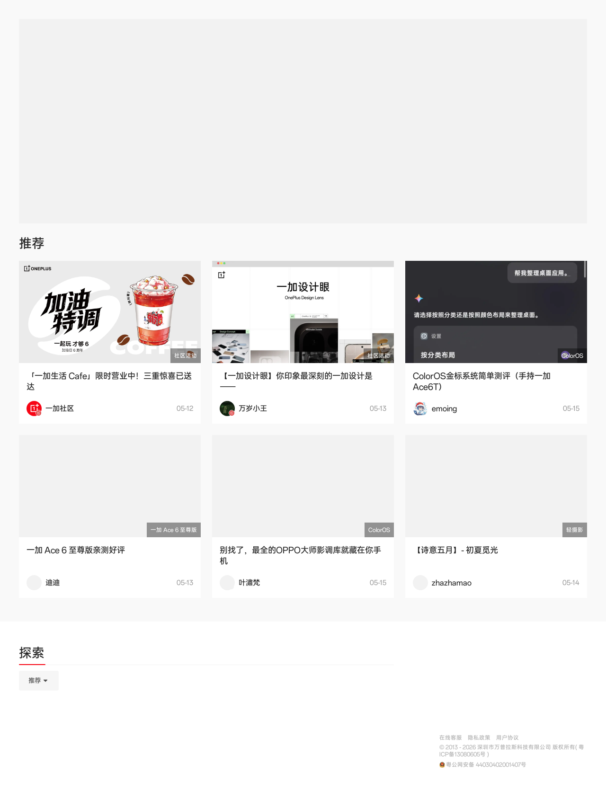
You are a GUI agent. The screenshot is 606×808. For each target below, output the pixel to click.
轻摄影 (574, 529)
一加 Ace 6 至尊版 (174, 529)
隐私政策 (479, 737)
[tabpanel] (206, 728)
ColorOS (572, 355)
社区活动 (185, 355)
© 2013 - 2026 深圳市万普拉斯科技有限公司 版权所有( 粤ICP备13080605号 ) (511, 750)
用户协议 (507, 737)
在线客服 (450, 737)
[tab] (31, 654)
